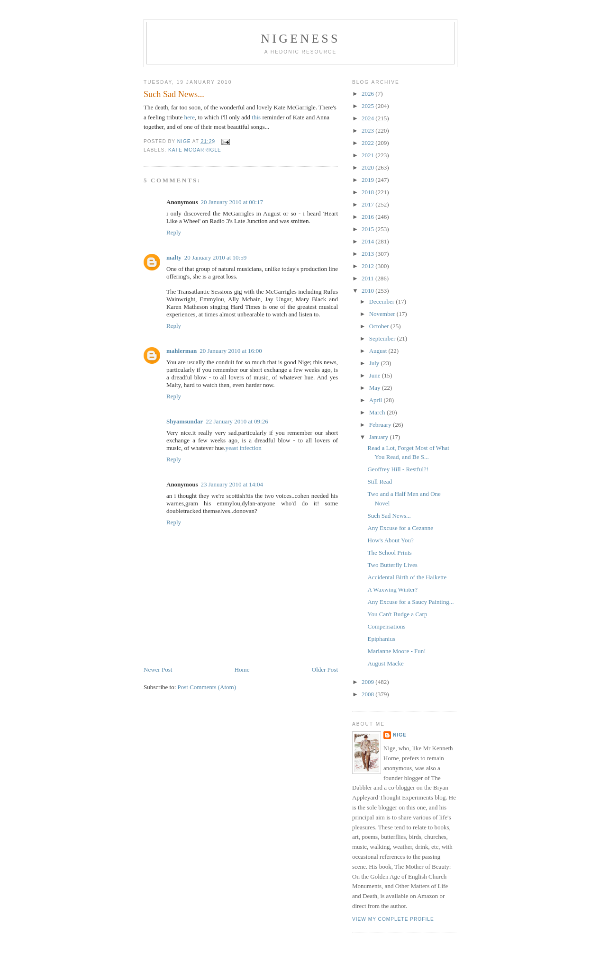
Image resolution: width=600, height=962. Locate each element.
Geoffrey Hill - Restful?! (397, 469)
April (376, 400)
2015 (368, 229)
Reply (173, 232)
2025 (368, 105)
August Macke (385, 663)
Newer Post (158, 669)
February (381, 424)
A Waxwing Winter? (392, 589)
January (379, 437)
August (379, 350)
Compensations (386, 626)
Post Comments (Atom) (207, 687)
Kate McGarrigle (194, 150)
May (375, 387)
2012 (368, 266)
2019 (368, 179)
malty (174, 257)
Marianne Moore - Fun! (396, 651)
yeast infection (244, 447)
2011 (368, 278)
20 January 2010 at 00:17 (231, 202)
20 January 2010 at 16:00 (231, 350)
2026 (368, 93)
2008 (368, 694)
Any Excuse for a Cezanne (400, 527)
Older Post (325, 669)
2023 (368, 130)
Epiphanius (381, 638)
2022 (368, 142)
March (378, 412)
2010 (368, 290)
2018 (368, 192)
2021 (368, 155)
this (256, 117)
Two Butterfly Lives (392, 564)
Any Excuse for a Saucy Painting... (410, 601)
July (375, 363)
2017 (368, 204)
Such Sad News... (388, 515)
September (383, 338)
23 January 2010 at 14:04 (231, 484)
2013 (368, 253)
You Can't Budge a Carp (397, 614)
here (189, 117)
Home (242, 669)
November (383, 313)
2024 (368, 118)
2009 (368, 681)
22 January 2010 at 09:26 (237, 421)
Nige (400, 734)
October (380, 326)
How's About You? (390, 540)
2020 (368, 167)
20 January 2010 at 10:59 (215, 257)
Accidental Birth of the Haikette (406, 577)
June (375, 375)
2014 (368, 241)
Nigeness (300, 38)
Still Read (379, 481)
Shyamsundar (184, 421)
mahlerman (181, 350)
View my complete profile (393, 919)
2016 (368, 216)
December (382, 301)
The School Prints (389, 552)
